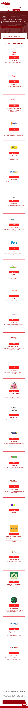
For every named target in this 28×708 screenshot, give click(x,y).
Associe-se (16, 10)
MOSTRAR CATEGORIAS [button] (14, 37)
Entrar (10, 10)
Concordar (14, 702)
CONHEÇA (11, 27)
